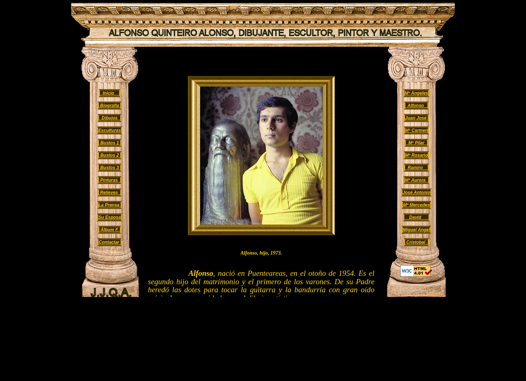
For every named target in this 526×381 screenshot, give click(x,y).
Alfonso (416, 105)
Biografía (110, 105)
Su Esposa (109, 217)
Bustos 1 (109, 142)
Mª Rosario (416, 155)
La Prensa (110, 204)
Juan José (416, 118)
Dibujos (109, 118)
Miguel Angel (416, 229)
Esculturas (109, 130)
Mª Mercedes (416, 204)
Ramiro (416, 167)
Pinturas (109, 180)
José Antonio (416, 192)
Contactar (109, 242)
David (416, 217)
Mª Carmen (416, 130)
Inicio (109, 93)
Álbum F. (109, 229)
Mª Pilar (416, 142)
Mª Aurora (416, 180)
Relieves (110, 192)
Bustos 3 (109, 167)
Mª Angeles (416, 93)
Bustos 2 (109, 155)
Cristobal (416, 242)
